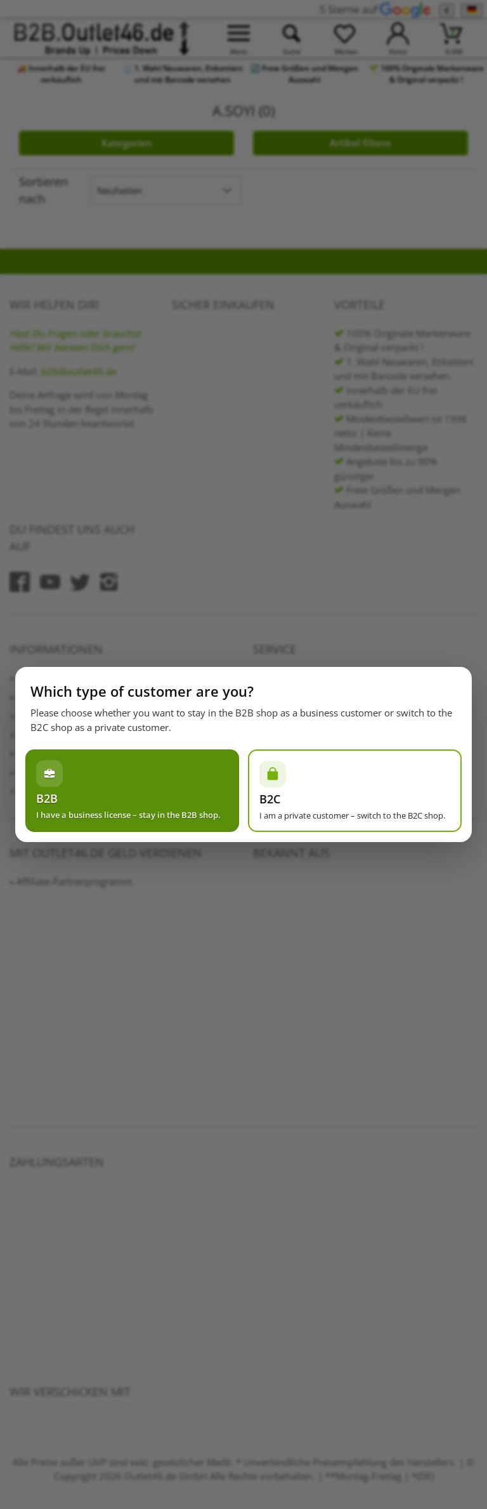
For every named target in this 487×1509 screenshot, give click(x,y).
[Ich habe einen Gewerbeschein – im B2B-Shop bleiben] (132, 790)
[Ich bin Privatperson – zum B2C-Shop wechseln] (355, 790)
